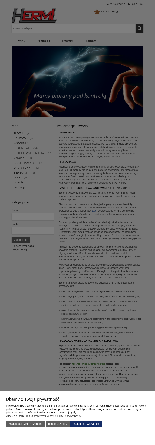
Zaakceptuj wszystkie (86, 423)
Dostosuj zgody (57, 423)
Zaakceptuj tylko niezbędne (25, 423)
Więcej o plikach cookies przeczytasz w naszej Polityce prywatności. (43, 416)
